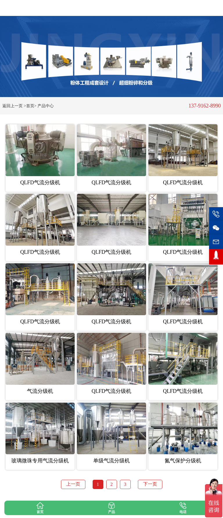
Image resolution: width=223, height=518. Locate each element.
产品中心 (45, 106)
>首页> (30, 106)
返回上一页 (12, 106)
